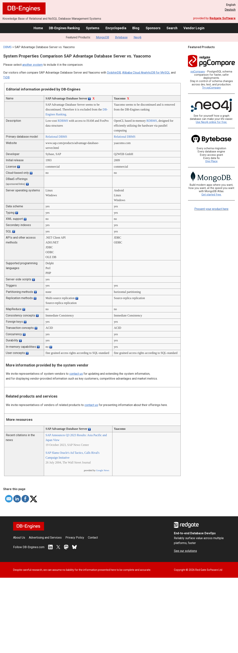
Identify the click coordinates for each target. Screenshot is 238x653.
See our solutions (185, 551)
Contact (93, 537)
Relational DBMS (56, 136)
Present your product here (211, 209)
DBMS (7, 47)
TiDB (6, 77)
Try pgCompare (211, 87)
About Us (19, 537)
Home (38, 28)
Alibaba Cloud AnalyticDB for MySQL (146, 72)
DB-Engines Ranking (64, 28)
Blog (135, 28)
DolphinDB (114, 72)
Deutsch (230, 9)
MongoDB (102, 37)
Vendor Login (193, 28)
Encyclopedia (116, 28)
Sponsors (153, 28)
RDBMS (63, 120)
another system (32, 64)
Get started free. (211, 194)
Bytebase (121, 37)
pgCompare (198, 71)
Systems (92, 28)
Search (171, 28)
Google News (102, 470)
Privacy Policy (74, 537)
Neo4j (137, 37)
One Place (211, 161)
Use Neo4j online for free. (211, 122)
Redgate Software (223, 18)
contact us (76, 373)
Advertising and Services (45, 537)
